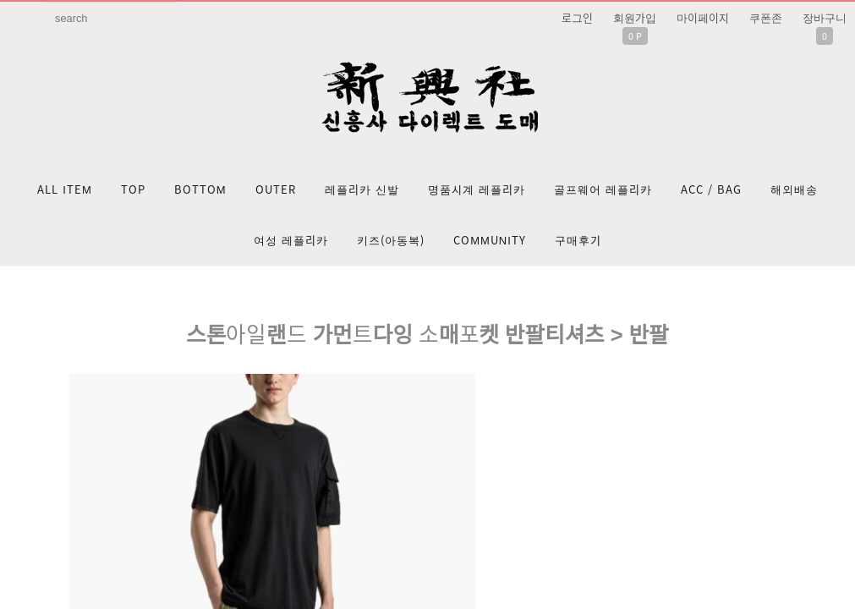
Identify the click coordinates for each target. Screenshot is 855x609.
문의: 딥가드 (427, 440)
